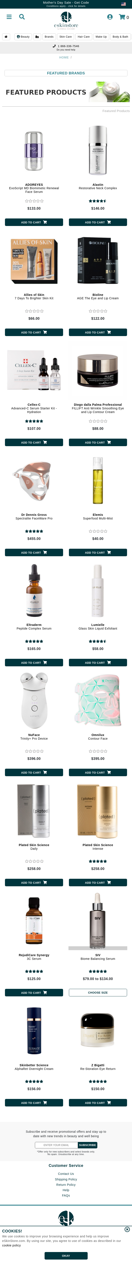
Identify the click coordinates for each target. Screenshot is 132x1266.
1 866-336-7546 (66, 46)
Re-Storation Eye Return (98, 1067)
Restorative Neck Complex (98, 186)
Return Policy (66, 1184)
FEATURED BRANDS (66, 73)
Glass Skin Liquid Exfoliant (98, 626)
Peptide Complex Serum (34, 626)
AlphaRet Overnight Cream (34, 1067)
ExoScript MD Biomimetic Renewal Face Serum (34, 188)
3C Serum (34, 956)
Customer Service (66, 1165)
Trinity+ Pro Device (34, 736)
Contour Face (98, 736)
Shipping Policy (66, 1179)
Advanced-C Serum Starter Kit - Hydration (34, 408)
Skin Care (65, 36)
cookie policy (11, 1245)
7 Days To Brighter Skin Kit (34, 296)
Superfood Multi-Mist (98, 516)
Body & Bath (120, 36)
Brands (49, 36)
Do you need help (66, 50)
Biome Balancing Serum (98, 956)
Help (66, 1190)
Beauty (23, 37)
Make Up (101, 36)
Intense (98, 846)
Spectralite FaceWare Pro (34, 516)
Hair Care (84, 36)
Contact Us (66, 1173)
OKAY (66, 1255)
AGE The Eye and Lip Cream (98, 296)
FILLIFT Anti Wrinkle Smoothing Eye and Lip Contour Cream (98, 408)
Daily (34, 846)
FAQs (66, 1195)
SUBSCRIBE (87, 1145)
